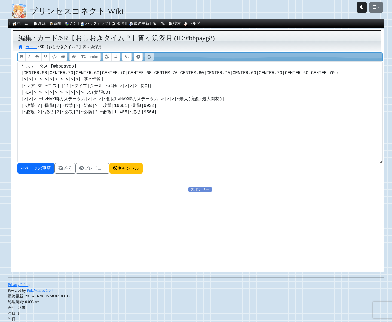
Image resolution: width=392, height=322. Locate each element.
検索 (174, 23)
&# (127, 57)
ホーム (20, 23)
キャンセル (126, 168)
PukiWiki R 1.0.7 (40, 290)
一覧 (158, 23)
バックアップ (94, 23)
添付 (118, 23)
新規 (39, 23)
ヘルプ (192, 23)
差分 (71, 23)
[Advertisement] (200, 230)
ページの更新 (36, 168)
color (94, 57)
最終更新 (139, 23)
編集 (55, 23)
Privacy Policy (19, 285)
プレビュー (92, 168)
